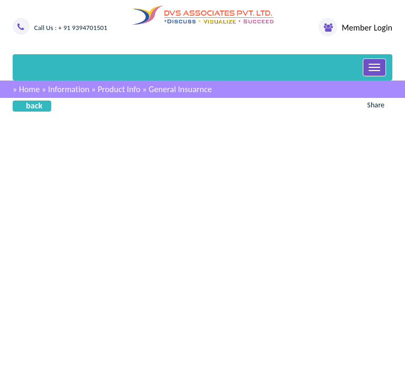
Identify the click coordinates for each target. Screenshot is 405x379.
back (34, 106)
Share (375, 105)
